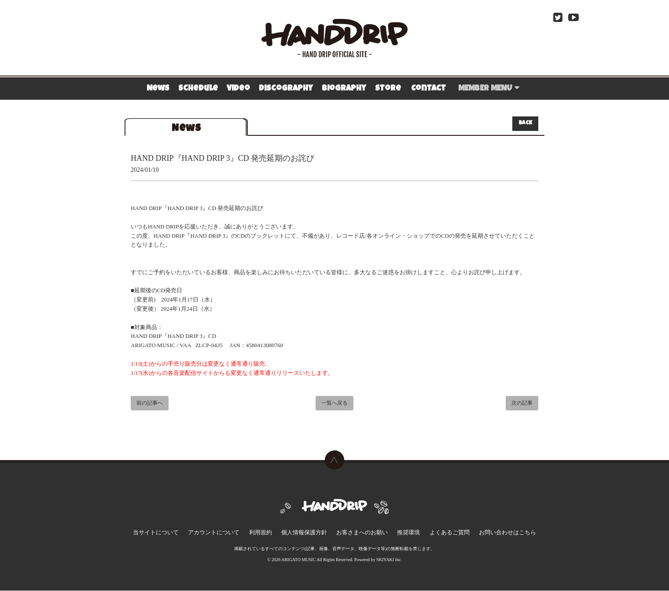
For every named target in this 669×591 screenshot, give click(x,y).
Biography (344, 89)
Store (388, 89)
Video (238, 89)
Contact (428, 89)
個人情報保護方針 (308, 535)
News (158, 89)
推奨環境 (398, 535)
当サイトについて (179, 535)
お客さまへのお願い (358, 535)
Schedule (198, 89)
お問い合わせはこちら (484, 535)
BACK (525, 123)
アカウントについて (230, 535)
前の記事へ (149, 403)
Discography (286, 89)
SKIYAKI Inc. (389, 560)
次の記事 (522, 403)
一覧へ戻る (334, 403)
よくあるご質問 (433, 535)
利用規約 (270, 535)
